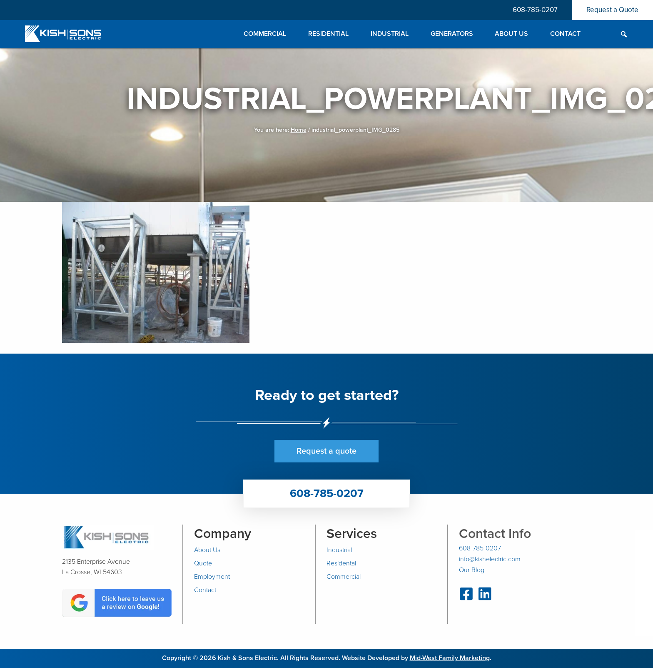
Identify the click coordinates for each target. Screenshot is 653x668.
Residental (341, 563)
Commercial (343, 577)
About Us (207, 550)
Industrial (339, 550)
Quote (203, 563)
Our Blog (471, 570)
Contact (205, 590)
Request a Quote (612, 9)
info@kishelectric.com (490, 559)
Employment (212, 577)
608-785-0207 (534, 9)
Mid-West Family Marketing (450, 658)
